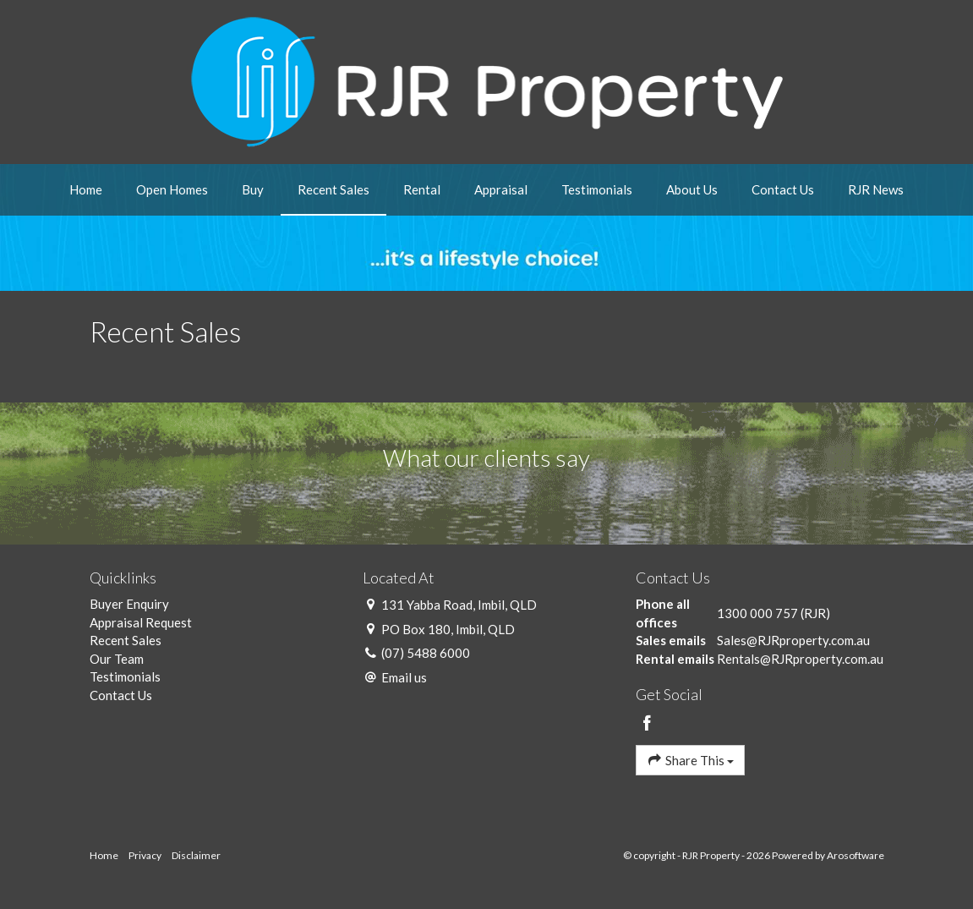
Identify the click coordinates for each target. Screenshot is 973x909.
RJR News (876, 189)
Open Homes (172, 189)
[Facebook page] (647, 724)
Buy (253, 189)
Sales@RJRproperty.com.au (793, 640)
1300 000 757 (757, 613)
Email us (404, 677)
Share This (690, 760)
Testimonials (596, 189)
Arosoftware (855, 855)
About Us (692, 189)
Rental (421, 189)
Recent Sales (333, 189)
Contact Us (783, 189)
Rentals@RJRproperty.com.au (800, 658)
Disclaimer (196, 855)
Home (85, 189)
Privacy (144, 855)
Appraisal (500, 189)
